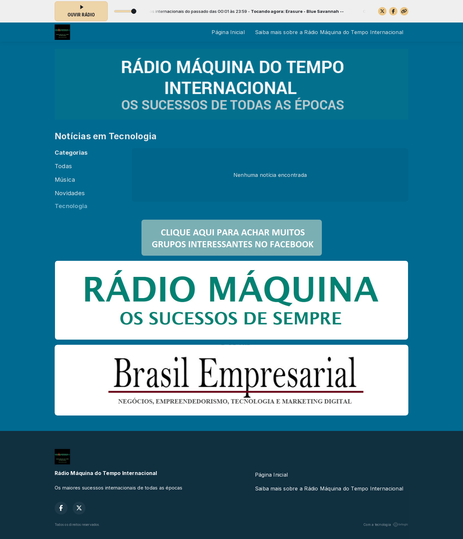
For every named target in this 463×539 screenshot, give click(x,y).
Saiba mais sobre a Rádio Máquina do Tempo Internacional (329, 32)
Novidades (70, 192)
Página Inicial (228, 32)
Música (65, 179)
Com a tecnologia (385, 524)
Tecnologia (71, 205)
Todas (63, 165)
